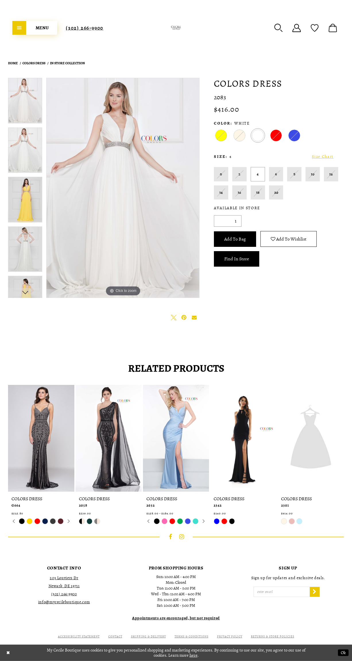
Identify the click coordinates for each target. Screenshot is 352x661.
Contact (115, 636)
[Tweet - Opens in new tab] (174, 317)
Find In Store (236, 259)
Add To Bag (235, 239)
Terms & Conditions (191, 636)
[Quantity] (227, 221)
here (193, 655)
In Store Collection (67, 63)
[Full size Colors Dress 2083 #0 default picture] (123, 188)
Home (13, 63)
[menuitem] (34, 28)
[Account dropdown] (296, 28)
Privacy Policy (229, 636)
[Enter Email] (282, 592)
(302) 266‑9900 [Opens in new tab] (64, 594)
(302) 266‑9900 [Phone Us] (84, 27)
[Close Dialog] (8, 653)
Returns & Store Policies (272, 636)
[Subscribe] (315, 592)
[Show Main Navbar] (34, 28)
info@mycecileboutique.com (64, 602)
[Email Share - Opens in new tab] (194, 317)
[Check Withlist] (315, 28)
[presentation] (41, 438)
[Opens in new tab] (176, 618)
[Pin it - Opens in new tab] (184, 317)
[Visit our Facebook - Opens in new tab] (170, 537)
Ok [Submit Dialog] (343, 653)
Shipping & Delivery (148, 636)
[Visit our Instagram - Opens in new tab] (182, 537)
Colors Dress (33, 63)
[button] (278, 28)
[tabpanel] (25, 102)
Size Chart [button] (323, 156)
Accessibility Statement (79, 636)
